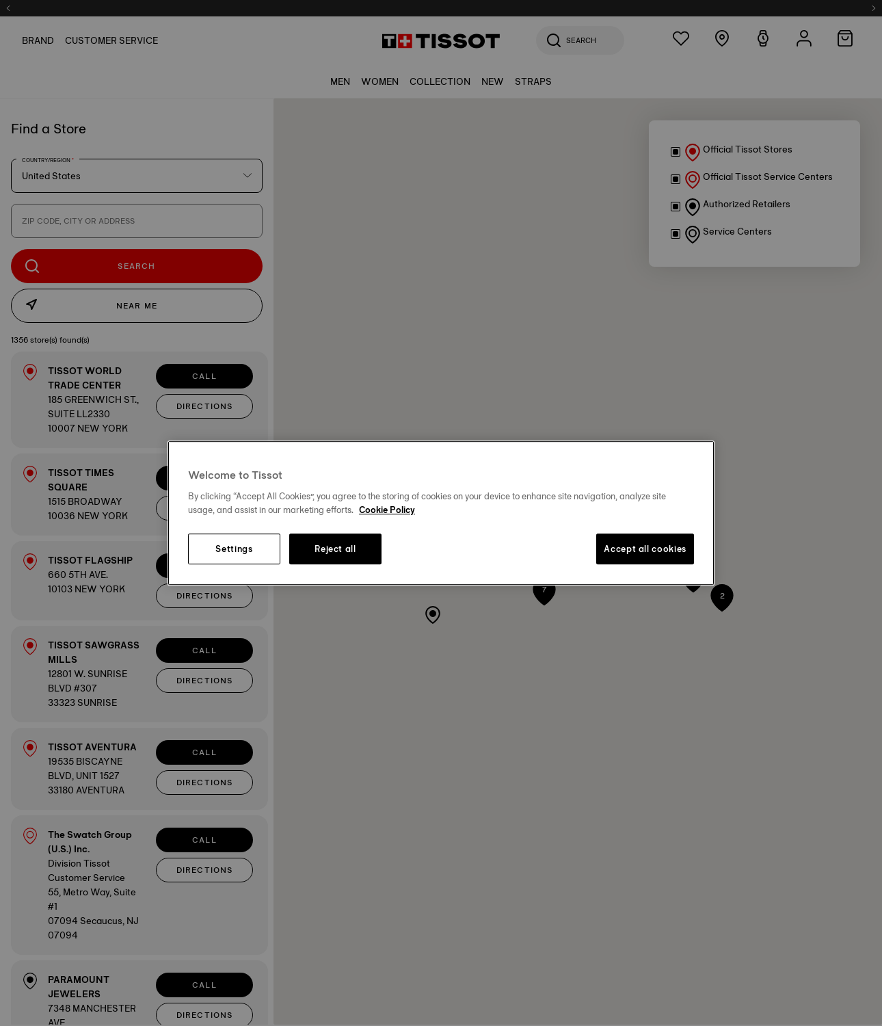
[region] (441, 513)
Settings (233, 549)
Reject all (335, 549)
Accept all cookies (645, 549)
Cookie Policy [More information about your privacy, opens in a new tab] (387, 509)
